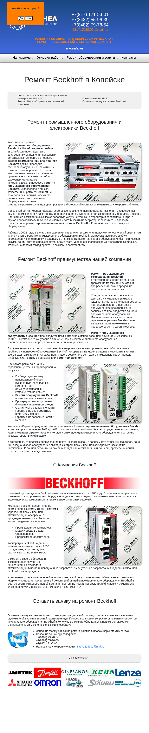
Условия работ (48, 57)
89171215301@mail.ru (90, 30)
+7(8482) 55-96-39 (89, 19)
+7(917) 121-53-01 (89, 14)
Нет (29, 18)
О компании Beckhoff (94, 98)
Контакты (128, 57)
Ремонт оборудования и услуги (91, 57)
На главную (21, 57)
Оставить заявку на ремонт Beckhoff (104, 101)
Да (21, 18)
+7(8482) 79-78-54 (89, 24)
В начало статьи (78, 657)
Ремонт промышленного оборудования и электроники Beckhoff (42, 97)
